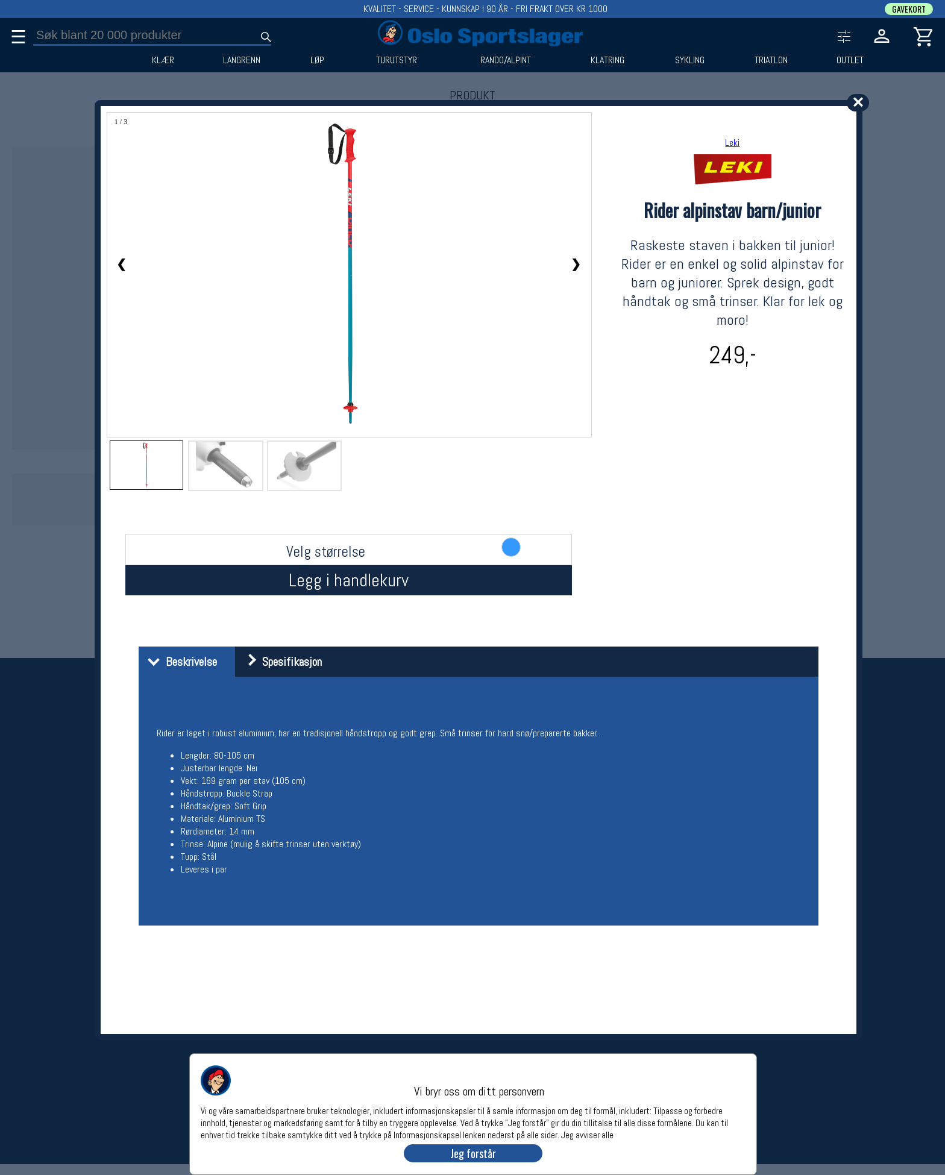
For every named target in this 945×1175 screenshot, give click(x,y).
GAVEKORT (909, 9)
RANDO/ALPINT (505, 60)
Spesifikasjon (280, 661)
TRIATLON (771, 60)
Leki (732, 142)
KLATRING (607, 60)
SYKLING (690, 60)
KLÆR (163, 60)
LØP (317, 60)
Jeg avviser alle (587, 1134)
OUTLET (850, 60)
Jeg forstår (473, 1153)
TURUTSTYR (396, 60)
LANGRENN (241, 60)
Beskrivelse (179, 661)
